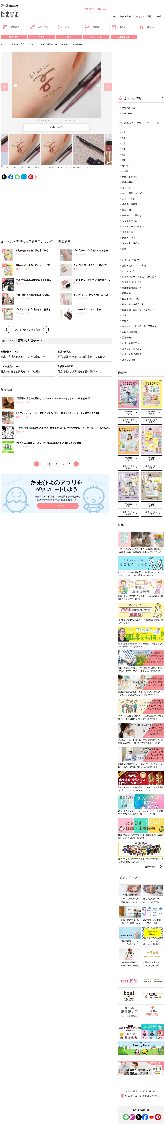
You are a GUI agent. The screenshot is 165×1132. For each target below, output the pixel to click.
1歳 (14, 167)
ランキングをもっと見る (27, 329)
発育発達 (126, 187)
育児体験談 (127, 231)
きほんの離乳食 (129, 331)
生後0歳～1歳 (128, 107)
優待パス (146, 27)
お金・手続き (39, 27)
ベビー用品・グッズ (132, 193)
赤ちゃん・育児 (143, 16)
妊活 (159, 16)
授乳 (124, 160)
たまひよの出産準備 (132, 353)
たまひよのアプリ (130, 342)
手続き (125, 320)
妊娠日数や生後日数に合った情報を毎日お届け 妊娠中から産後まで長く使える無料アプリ (57, 498)
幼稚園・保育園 (129, 204)
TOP (113, 16)
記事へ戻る (56, 127)
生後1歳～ (127, 113)
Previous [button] (4, 87)
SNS (69, 37)
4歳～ (37, 167)
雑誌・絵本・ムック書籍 (134, 265)
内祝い (103, 9)
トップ (3, 44)
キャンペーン (96, 37)
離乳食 (118, 27)
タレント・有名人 (130, 243)
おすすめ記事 (74, 167)
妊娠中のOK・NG (130, 298)
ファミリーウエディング (134, 226)
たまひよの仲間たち (132, 348)
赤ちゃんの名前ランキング (135, 304)
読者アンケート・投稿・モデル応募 (139, 276)
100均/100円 (88, 167)
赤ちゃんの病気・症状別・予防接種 (139, 326)
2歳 (22, 167)
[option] (56, 87)
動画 (124, 248)
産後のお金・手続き (132, 215)
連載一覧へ (150, 866)
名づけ (64, 27)
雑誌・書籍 (14, 37)
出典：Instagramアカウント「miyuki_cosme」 (56, 120)
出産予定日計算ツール (133, 287)
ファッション (48, 167)
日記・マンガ (128, 237)
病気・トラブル (129, 176)
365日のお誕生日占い (132, 282)
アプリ (41, 37)
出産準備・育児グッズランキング (138, 309)
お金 (124, 315)
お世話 (125, 171)
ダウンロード (57, 505)
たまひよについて (130, 259)
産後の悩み (127, 182)
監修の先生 (127, 337)
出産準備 (92, 27)
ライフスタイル (129, 220)
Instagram (61, 167)
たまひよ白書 (128, 359)
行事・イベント (129, 198)
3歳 (29, 167)
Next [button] (108, 87)
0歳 (7, 167)
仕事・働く (127, 209)
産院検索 (126, 293)
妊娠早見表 (11, 27)
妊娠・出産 (125, 16)
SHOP (90, 9)
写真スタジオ (123, 37)
